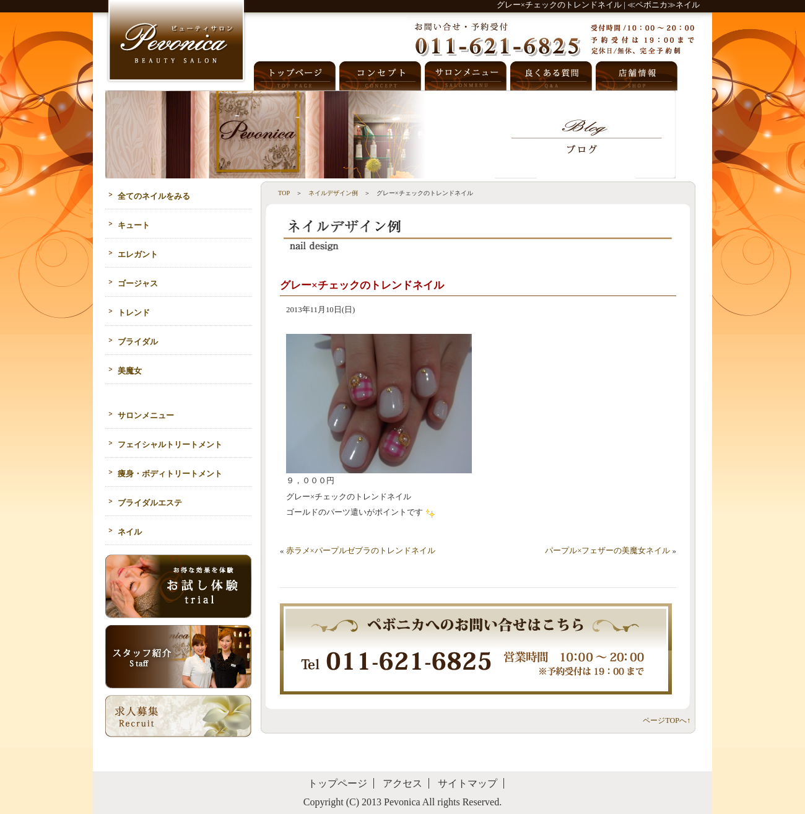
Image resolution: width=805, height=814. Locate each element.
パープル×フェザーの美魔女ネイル (607, 550)
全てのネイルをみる (154, 196)
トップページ (337, 783)
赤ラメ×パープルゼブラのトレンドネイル (360, 550)
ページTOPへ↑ (666, 720)
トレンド (134, 313)
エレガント (138, 254)
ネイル (130, 532)
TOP (284, 193)
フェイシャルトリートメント (170, 444)
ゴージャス (138, 283)
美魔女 (130, 371)
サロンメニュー (146, 415)
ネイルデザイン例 (333, 193)
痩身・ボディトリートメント (170, 474)
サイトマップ (467, 783)
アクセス (402, 783)
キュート (134, 225)
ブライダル (138, 342)
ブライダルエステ (150, 503)
